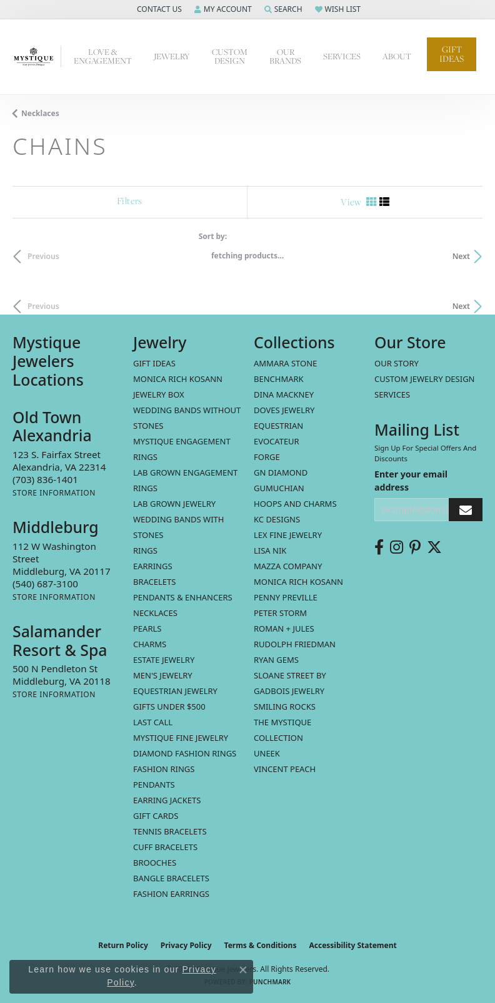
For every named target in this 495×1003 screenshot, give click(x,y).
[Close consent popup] (243, 970)
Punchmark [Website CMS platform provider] (270, 981)
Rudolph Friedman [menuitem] (295, 644)
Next (461, 256)
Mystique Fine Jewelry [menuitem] (180, 737)
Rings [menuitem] (145, 550)
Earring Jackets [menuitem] (167, 800)
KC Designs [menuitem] (277, 519)
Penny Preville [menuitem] (286, 597)
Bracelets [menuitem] (154, 581)
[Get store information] (54, 492)
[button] (158, 9)
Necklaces (40, 113)
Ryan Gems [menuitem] (276, 659)
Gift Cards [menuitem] (155, 815)
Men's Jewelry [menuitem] (162, 675)
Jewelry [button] (172, 56)
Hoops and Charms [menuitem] (295, 503)
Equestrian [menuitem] (278, 425)
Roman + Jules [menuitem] (284, 628)
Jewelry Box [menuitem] (158, 394)
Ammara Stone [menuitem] (285, 363)
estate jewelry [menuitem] (163, 659)
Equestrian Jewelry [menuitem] (175, 691)
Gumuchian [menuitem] (279, 488)
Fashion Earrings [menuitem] (171, 893)
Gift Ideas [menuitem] (154, 363)
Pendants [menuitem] (154, 784)
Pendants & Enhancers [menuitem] (182, 597)
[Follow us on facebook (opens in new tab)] (379, 547)
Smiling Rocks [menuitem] (285, 706)
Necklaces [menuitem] (155, 613)
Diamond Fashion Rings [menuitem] (184, 753)
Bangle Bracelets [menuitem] (171, 878)
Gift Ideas (451, 54)
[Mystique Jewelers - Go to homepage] (36, 56)
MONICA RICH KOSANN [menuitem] (177, 378)
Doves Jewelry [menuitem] (284, 410)
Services (392, 394)
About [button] (396, 56)
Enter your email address (411, 480)
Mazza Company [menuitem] (288, 566)
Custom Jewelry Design (424, 378)
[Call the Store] (45, 479)
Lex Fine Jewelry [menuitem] (288, 535)
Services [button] (342, 56)
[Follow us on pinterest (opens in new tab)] (415, 547)
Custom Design (230, 56)
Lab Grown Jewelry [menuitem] (174, 503)
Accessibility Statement (352, 945)
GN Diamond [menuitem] (281, 472)
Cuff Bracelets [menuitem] (165, 847)
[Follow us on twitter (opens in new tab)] (434, 547)
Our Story (396, 363)
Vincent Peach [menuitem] (285, 769)
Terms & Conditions (260, 945)
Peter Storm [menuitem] (280, 613)
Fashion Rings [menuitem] (163, 769)
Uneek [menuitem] (267, 753)
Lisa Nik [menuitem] (270, 550)
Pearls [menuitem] (147, 628)
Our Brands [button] (285, 56)
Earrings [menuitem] (152, 566)
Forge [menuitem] (267, 456)
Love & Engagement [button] (103, 56)
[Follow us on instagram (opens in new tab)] (396, 547)
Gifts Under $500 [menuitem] (169, 706)
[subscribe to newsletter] (465, 509)
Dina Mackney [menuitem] (284, 394)
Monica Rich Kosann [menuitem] (298, 581)
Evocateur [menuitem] (276, 441)
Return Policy (123, 945)
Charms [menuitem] (149, 644)
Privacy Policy (186, 945)
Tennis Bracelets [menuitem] (170, 831)
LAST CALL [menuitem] (152, 722)
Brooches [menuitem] (154, 862)
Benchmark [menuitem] (279, 378)
